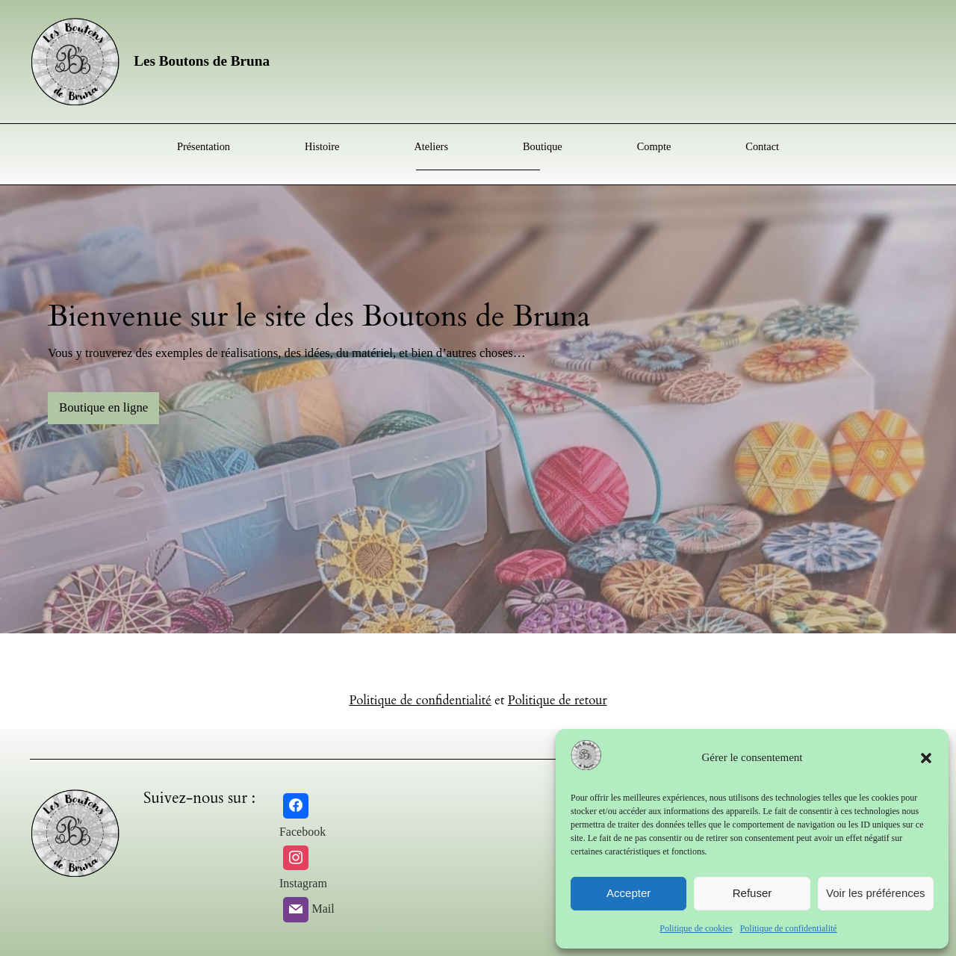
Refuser (752, 893)
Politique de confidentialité (788, 928)
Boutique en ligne (103, 407)
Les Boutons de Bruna (202, 61)
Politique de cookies (695, 928)
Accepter (628, 893)
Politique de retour (557, 700)
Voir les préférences (875, 893)
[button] (926, 758)
